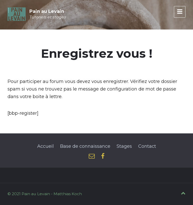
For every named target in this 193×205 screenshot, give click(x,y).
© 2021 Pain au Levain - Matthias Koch (45, 193)
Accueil (45, 146)
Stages (124, 146)
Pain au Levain (46, 11)
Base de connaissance (85, 146)
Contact (147, 146)
